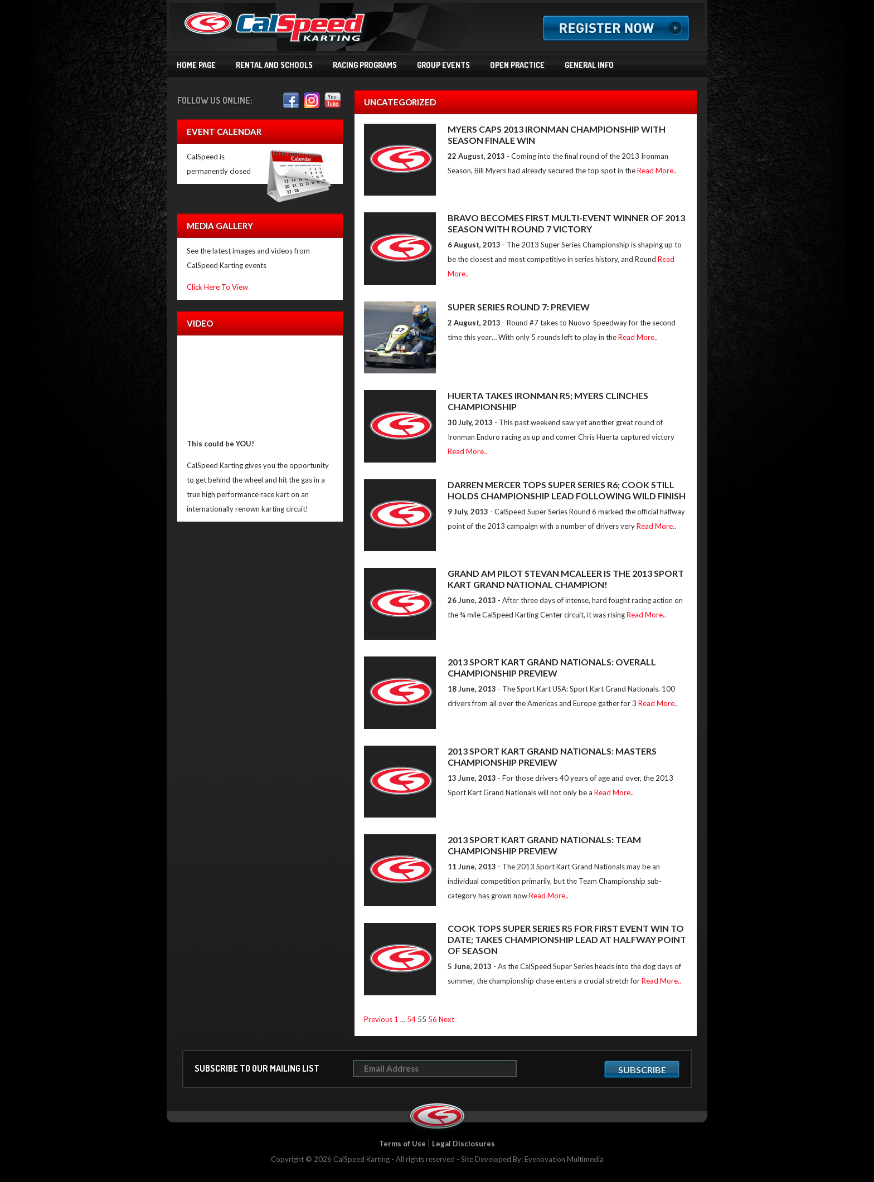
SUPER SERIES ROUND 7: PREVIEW (519, 306)
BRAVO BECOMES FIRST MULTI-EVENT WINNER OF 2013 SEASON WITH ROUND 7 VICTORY (566, 223)
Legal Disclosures (463, 1143)
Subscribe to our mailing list (257, 1068)
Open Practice (517, 65)
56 (432, 1019)
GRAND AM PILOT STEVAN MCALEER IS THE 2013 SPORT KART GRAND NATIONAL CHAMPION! (566, 579)
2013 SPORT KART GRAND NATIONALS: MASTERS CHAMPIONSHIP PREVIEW (552, 756)
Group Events (443, 65)
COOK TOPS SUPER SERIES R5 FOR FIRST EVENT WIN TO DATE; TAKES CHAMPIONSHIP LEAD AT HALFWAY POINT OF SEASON (567, 939)
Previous (378, 1019)
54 (411, 1019)
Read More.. (657, 170)
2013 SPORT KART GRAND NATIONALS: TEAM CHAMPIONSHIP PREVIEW (544, 845)
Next (446, 1019)
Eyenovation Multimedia (564, 1159)
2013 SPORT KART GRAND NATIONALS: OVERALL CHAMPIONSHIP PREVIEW (552, 667)
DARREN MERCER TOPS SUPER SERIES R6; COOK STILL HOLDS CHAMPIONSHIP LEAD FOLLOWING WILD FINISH (567, 490)
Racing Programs (365, 65)
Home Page (196, 65)
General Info (589, 65)
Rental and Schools (274, 65)
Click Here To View (217, 287)
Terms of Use (402, 1143)
